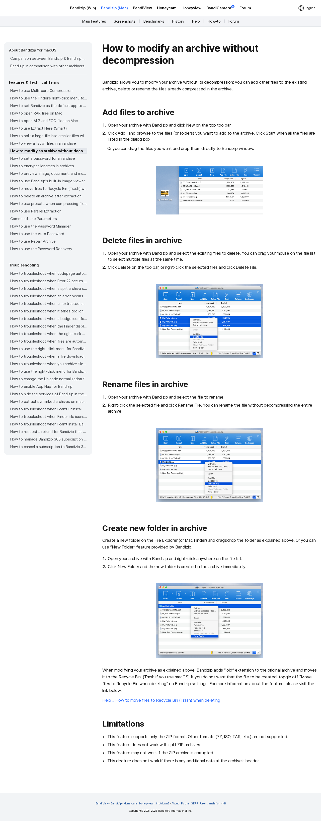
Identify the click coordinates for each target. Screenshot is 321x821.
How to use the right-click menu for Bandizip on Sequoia (48, 371)
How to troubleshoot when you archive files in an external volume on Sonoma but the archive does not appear (48, 364)
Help (196, 21)
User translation (210, 803)
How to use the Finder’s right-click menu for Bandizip (48, 98)
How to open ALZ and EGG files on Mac (44, 121)
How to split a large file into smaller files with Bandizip (48, 136)
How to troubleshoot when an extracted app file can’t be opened (48, 303)
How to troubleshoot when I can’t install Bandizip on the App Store (48, 424)
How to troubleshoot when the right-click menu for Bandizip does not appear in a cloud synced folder (48, 334)
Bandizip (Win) (83, 8)
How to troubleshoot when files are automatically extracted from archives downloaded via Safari (48, 341)
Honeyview (191, 8)
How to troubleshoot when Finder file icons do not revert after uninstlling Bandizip (48, 416)
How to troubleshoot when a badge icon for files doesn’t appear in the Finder (48, 318)
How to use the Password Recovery (41, 249)
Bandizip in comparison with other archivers (47, 66)
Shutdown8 (162, 803)
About (175, 803)
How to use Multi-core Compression (41, 90)
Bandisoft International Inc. (175, 810)
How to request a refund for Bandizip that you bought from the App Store (48, 431)
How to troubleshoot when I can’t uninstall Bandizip (48, 409)
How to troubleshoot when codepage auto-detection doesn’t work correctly (48, 273)
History (178, 21)
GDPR (194, 803)
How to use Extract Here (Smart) (38, 128)
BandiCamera (220, 7)
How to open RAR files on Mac (36, 113)
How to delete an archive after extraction (46, 196)
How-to (214, 21)
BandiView (142, 8)
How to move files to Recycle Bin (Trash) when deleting (48, 188)
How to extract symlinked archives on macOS (48, 401)
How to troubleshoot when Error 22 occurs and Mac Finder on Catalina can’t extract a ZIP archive (48, 281)
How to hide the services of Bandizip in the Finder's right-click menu (48, 394)
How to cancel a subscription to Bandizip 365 (48, 447)
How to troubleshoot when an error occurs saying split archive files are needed (48, 296)
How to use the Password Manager (40, 226)
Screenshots (125, 21)
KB (224, 803)
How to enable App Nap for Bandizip (41, 386)
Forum (245, 8)
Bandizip (116, 803)
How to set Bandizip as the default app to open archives (48, 105)
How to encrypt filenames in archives (42, 166)
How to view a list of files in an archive (43, 143)
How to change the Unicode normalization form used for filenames (48, 379)
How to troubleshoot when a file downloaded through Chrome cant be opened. (48, 356)
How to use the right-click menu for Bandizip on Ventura (48, 349)
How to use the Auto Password (37, 234)
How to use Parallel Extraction (35, 211)
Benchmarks (153, 21)
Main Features (94, 21)
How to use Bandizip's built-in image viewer (47, 181)
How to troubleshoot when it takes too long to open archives (48, 311)
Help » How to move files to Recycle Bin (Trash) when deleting (161, 700)
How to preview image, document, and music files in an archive (48, 173)
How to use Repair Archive (33, 241)
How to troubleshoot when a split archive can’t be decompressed (48, 288)
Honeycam (167, 8)
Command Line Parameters (33, 218)
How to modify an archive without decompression (48, 151)
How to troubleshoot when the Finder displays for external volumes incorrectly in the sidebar (48, 326)
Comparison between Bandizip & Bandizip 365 (48, 58)
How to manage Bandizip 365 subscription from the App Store (48, 439)
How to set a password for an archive (42, 158)
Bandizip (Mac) (114, 8)
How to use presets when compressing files (48, 203)
